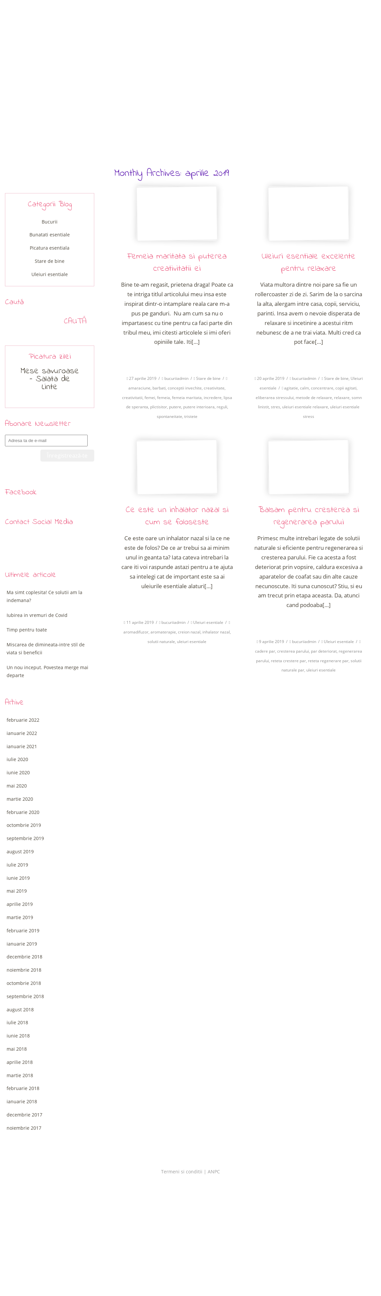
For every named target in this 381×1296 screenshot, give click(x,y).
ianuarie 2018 (22, 1101)
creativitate (214, 388)
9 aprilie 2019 (271, 641)
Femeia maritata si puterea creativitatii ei (177, 262)
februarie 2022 (23, 720)
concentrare (322, 388)
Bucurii (50, 222)
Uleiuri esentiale (208, 622)
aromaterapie (163, 632)
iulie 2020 (17, 759)
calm (304, 388)
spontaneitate (169, 416)
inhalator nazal (216, 632)
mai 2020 (17, 786)
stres (275, 407)
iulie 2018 (17, 1022)
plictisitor (158, 407)
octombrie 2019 (24, 825)
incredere (213, 397)
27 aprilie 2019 (142, 378)
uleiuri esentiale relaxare (305, 407)
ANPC (214, 1171)
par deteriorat (324, 651)
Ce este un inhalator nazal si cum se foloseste (177, 516)
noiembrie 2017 (24, 1128)
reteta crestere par (288, 661)
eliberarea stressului (275, 397)
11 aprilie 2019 (140, 622)
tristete (190, 416)
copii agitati (346, 388)
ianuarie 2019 (22, 944)
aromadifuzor (135, 632)
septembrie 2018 (25, 996)
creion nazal (189, 632)
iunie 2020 (18, 772)
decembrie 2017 (24, 1115)
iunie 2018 (18, 1036)
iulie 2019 (17, 865)
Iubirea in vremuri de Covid (37, 615)
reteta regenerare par (328, 661)
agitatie (291, 388)
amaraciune (139, 388)
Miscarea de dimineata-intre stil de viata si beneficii (46, 648)
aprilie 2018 (20, 1062)
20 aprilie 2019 (270, 378)
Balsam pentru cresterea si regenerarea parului (308, 516)
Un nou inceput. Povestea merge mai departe (47, 671)
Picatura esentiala (49, 248)
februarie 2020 (23, 812)
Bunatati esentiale (49, 234)
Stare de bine (208, 378)
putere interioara (199, 407)
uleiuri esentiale (191, 641)
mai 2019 (17, 891)
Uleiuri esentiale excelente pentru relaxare (309, 262)
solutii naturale (161, 641)
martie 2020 (20, 799)
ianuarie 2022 (22, 733)
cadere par (265, 651)
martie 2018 (20, 1075)
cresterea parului (293, 651)
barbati (159, 388)
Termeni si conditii (181, 1171)
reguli (222, 407)
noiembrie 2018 (24, 970)
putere (175, 407)
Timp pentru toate (27, 630)
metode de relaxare (314, 397)
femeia (163, 397)
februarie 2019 (23, 930)
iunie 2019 (18, 878)
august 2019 (20, 851)
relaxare (342, 397)
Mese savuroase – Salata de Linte (50, 379)
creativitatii (132, 397)
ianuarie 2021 (22, 746)
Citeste (177, 358)
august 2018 (20, 1009)
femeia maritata (187, 397)
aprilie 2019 (20, 904)
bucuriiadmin (176, 378)
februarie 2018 (23, 1088)
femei (150, 397)
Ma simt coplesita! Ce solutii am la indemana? (44, 596)
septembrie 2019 (25, 838)
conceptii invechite (185, 388)
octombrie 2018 (24, 983)
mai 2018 (17, 1049)
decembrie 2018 (24, 956)
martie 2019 (20, 917)
